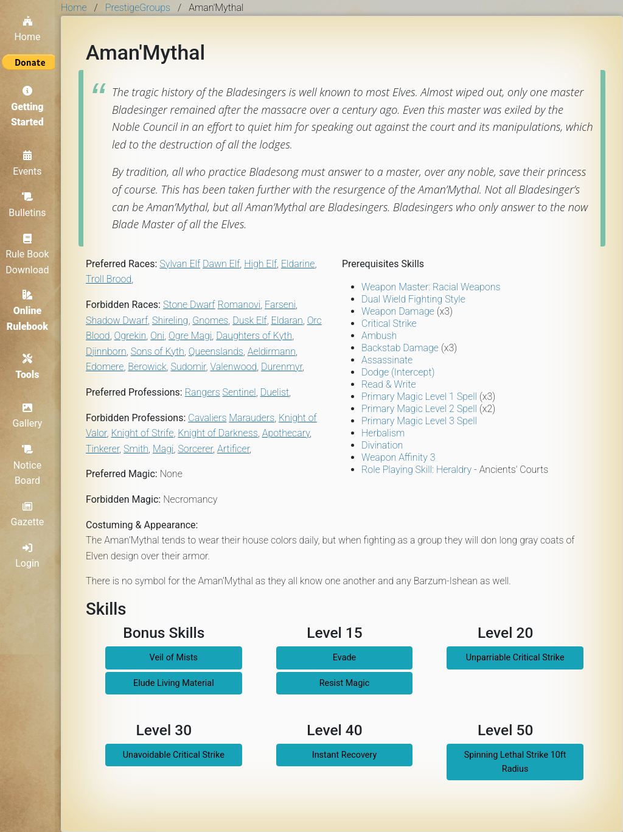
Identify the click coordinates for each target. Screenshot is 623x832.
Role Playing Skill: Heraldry (416, 469)
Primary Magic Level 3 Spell (419, 421)
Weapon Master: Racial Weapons (430, 287)
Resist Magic (344, 683)
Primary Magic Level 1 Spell (419, 396)
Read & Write (388, 384)
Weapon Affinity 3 (398, 457)
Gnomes (210, 320)
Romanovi (239, 304)
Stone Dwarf (189, 304)
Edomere (105, 366)
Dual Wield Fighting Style (413, 299)
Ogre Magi (190, 335)
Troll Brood (108, 279)
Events (30, 161)
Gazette (30, 514)
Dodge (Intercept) (398, 372)
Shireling (170, 320)
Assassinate (386, 360)
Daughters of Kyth (254, 335)
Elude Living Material (173, 683)
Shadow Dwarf (117, 320)
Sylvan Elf (179, 264)
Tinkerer (102, 449)
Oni (157, 335)
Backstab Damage (400, 348)
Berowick (147, 366)
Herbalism (383, 433)
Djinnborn (106, 351)
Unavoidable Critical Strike (173, 755)
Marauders (251, 418)
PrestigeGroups (137, 7)
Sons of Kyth (157, 351)
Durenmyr (281, 366)
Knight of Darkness (218, 433)
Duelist (274, 392)
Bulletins (30, 202)
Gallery (31, 415)
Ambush (379, 335)
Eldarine (298, 264)
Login (30, 555)
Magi (163, 449)
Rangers (202, 392)
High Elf (260, 264)
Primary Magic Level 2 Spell (419, 408)
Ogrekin (130, 335)
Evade (344, 657)
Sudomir (188, 366)
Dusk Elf (249, 320)
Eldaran (287, 320)
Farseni (280, 304)
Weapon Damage (397, 311)
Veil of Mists (174, 657)
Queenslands (216, 351)
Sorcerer (195, 449)
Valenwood (233, 366)
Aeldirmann (272, 351)
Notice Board (30, 465)
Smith (136, 449)
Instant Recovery (344, 755)
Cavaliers (207, 418)
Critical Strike (389, 323)
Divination (382, 445)
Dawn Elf (221, 264)
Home (30, 25)
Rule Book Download (30, 252)
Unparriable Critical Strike (515, 657)
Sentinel (239, 392)
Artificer (233, 449)
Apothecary (286, 433)
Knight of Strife (142, 433)
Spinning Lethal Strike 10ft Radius (515, 762)
